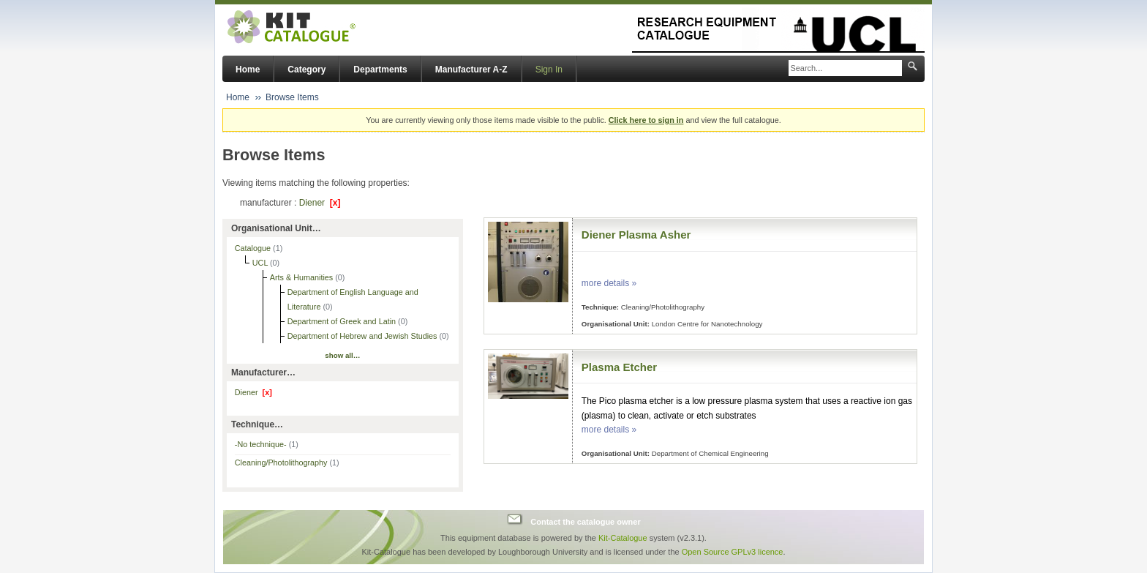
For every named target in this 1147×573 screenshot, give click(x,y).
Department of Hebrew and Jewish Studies (363, 336)
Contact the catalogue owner (585, 521)
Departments (380, 69)
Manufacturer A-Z (471, 69)
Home (248, 69)
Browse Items (292, 97)
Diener (320, 203)
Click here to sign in (646, 120)
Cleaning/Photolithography (287, 462)
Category (306, 69)
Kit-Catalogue (622, 537)
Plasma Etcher (619, 367)
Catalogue (254, 248)
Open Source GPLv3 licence (732, 551)
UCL (261, 262)
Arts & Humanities (302, 277)
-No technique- (266, 444)
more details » (609, 283)
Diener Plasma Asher (636, 234)
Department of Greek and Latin (342, 321)
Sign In (549, 69)
